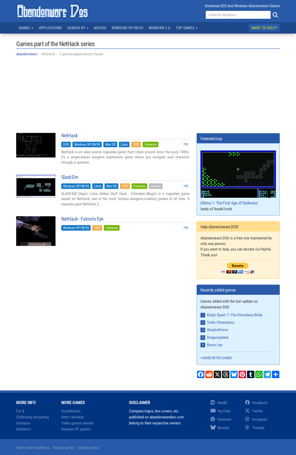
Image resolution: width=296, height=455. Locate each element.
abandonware (26, 54)
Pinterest (220, 419)
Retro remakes (72, 417)
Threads (255, 427)
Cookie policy (88, 447)
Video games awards (77, 423)
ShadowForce (217, 329)
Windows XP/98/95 (127, 28)
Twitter (254, 411)
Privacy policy (63, 447)
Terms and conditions (33, 447)
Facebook (256, 402)
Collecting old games (32, 417)
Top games (186, 28)
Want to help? (264, 28)
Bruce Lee (214, 344)
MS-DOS (100, 28)
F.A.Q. (20, 411)
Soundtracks (71, 411)
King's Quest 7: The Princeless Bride (234, 315)
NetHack (69, 135)
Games (26, 28)
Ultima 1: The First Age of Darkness (238, 178)
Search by (77, 28)
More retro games (217, 358)
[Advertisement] (148, 94)
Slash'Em (69, 177)
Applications (50, 28)
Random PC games (76, 429)
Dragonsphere (217, 337)
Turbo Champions (220, 322)
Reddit (218, 402)
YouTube (220, 411)
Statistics (23, 429)
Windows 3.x (159, 28)
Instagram (256, 419)
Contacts (23, 423)
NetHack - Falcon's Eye (82, 219)
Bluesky (219, 427)
